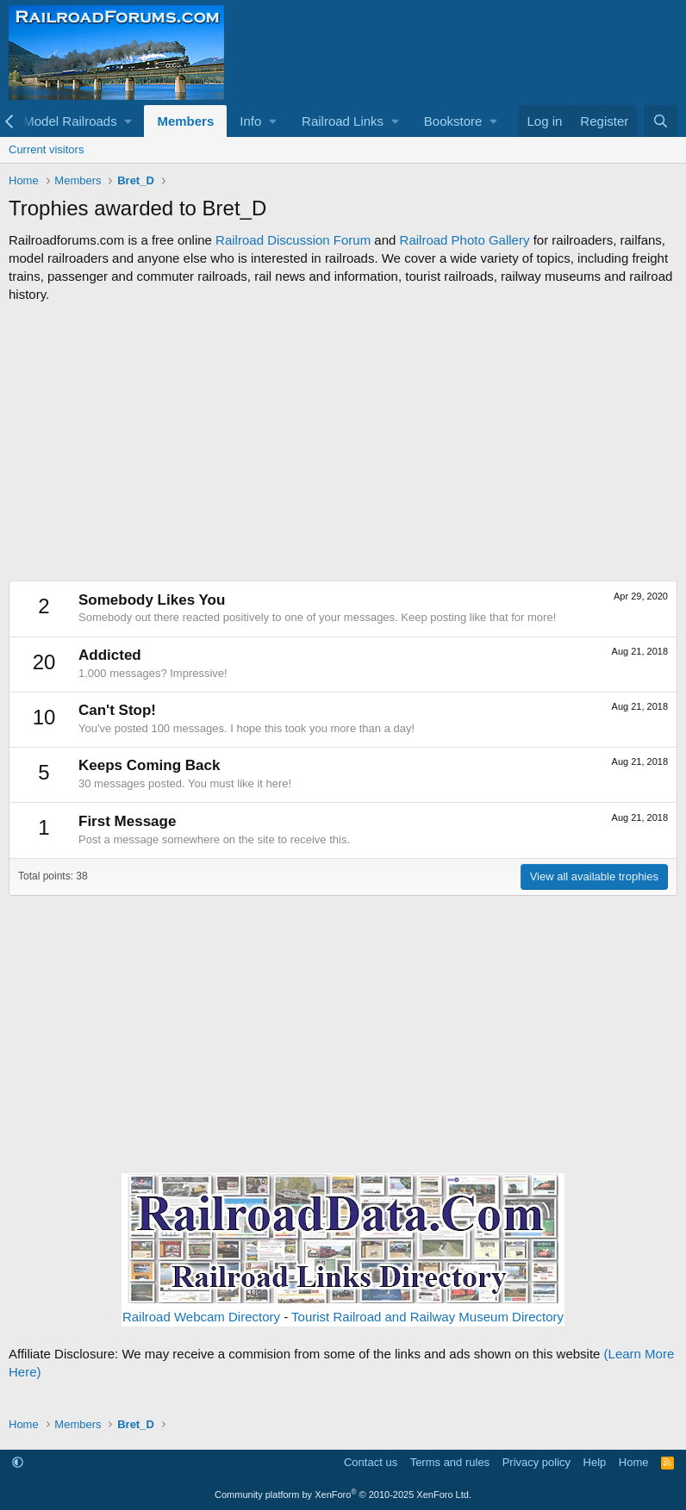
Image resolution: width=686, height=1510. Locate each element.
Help (595, 1462)
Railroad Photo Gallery (465, 240)
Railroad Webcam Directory (201, 1316)
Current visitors (46, 149)
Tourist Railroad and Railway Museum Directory (427, 1316)
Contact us (370, 1462)
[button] (77, 121)
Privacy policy (536, 1462)
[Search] (660, 121)
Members (185, 121)
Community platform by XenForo (343, 1494)
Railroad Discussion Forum (293, 240)
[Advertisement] (343, 441)
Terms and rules (450, 1462)
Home (634, 1462)
